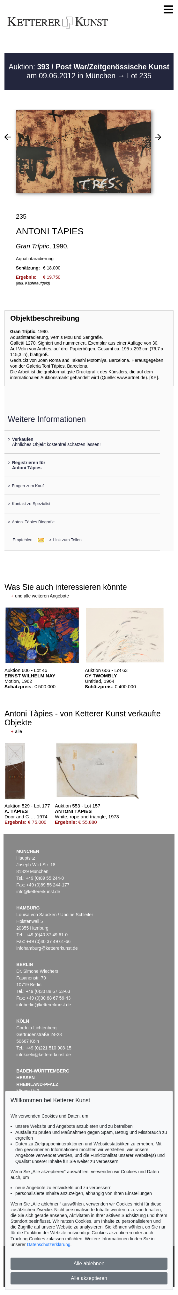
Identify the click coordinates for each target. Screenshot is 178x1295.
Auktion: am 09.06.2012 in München (89, 71)
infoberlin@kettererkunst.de (43, 1004)
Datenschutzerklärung (48, 1244)
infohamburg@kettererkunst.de (47, 948)
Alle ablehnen (89, 1263)
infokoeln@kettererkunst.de (43, 1054)
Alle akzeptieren (89, 1278)
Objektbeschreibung (44, 318)
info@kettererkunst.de (38, 891)
